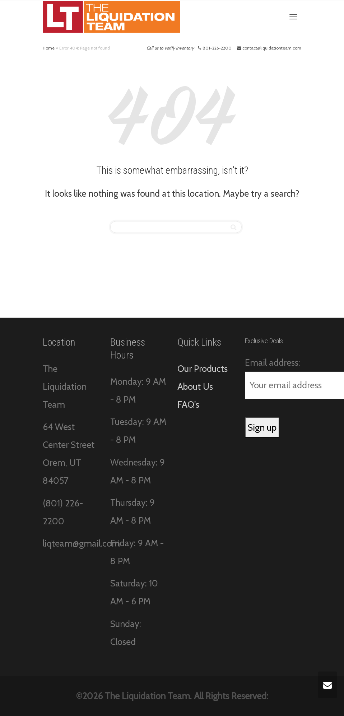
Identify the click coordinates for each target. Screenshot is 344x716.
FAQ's (188, 404)
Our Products (202, 368)
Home (49, 48)
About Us (195, 386)
